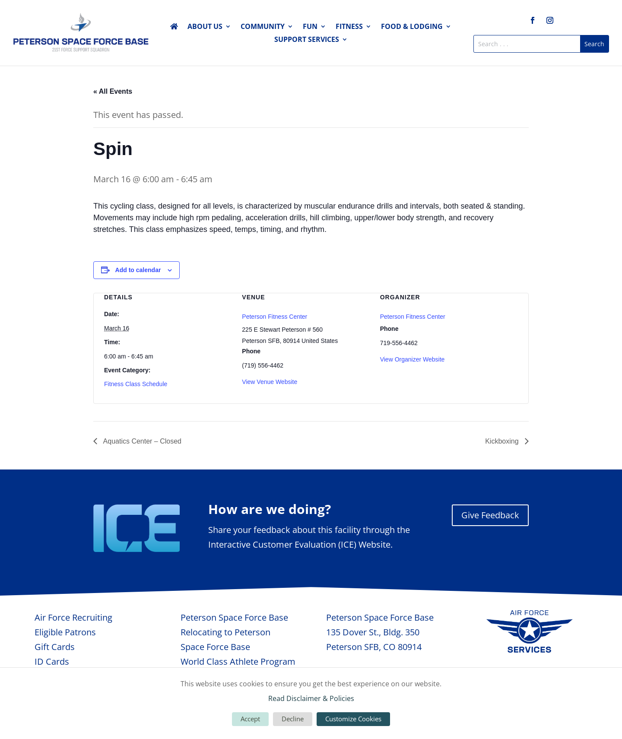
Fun (310, 27)
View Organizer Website (412, 359)
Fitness (349, 27)
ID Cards (52, 661)
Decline (293, 718)
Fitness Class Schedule (135, 384)
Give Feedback (490, 515)
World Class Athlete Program (238, 661)
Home (174, 28)
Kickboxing (502, 441)
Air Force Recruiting (73, 617)
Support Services (306, 40)
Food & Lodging (412, 27)
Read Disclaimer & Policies (311, 698)
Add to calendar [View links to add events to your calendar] (138, 269)
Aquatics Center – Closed (141, 441)
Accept (250, 718)
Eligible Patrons (65, 632)
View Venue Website (269, 381)
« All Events (112, 91)
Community (263, 27)
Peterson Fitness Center (274, 316)
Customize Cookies (353, 718)
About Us (204, 27)
